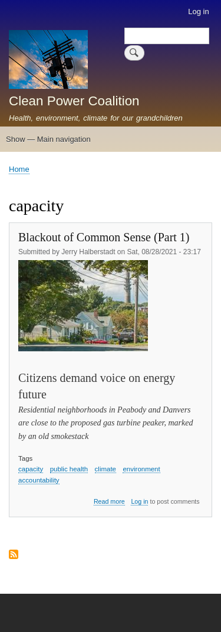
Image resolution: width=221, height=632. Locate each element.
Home (19, 169)
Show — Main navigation (48, 139)
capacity (30, 469)
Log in (198, 11)
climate (105, 469)
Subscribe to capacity (13, 555)
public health (69, 469)
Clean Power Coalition (74, 101)
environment (141, 469)
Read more (109, 501)
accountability (39, 480)
